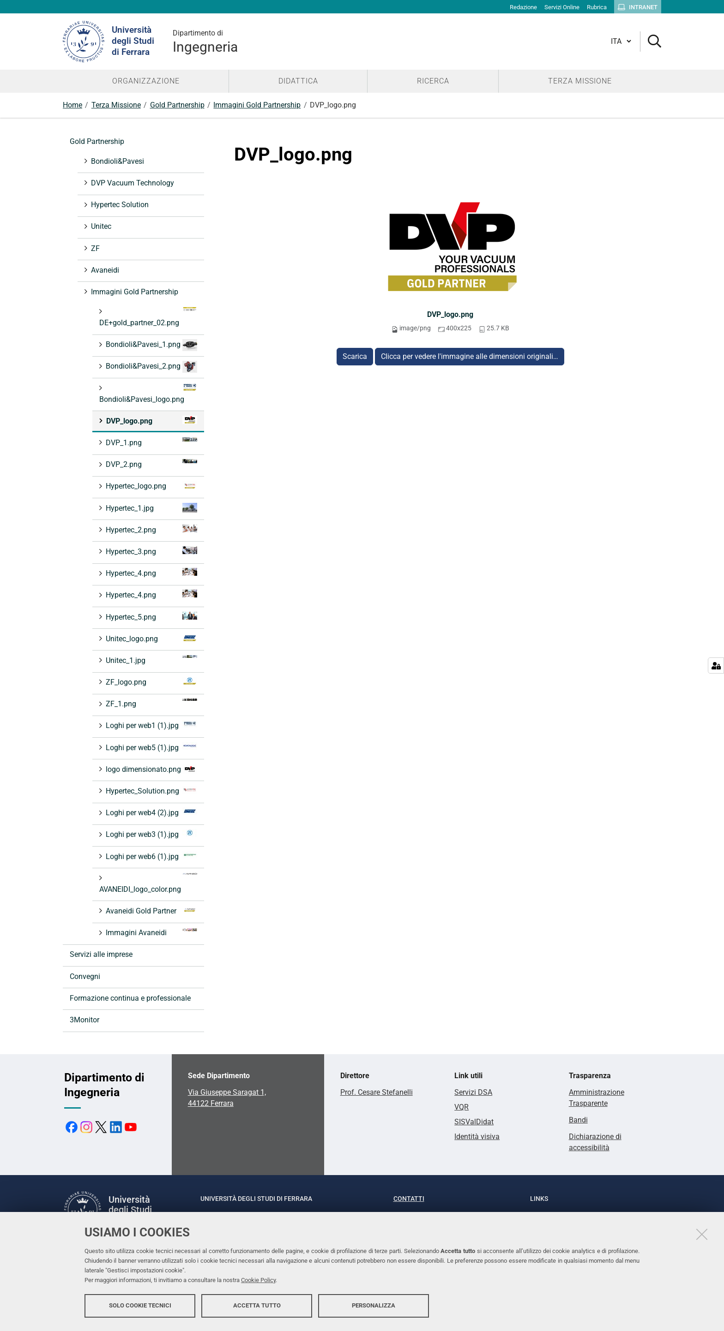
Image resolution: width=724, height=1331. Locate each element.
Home (72, 105)
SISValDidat (474, 1121)
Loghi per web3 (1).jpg (150, 834)
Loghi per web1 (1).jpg (150, 725)
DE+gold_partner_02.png (148, 316)
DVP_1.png (150, 442)
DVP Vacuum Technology (131, 183)
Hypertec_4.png (150, 573)
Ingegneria (205, 41)
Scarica (355, 356)
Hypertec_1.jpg (150, 508)
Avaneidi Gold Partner (150, 910)
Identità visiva (477, 1136)
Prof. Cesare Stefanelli (376, 1092)
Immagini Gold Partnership (257, 105)
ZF (94, 248)
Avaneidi (104, 270)
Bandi (578, 1120)
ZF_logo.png (150, 681)
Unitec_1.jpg (150, 660)
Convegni (85, 976)
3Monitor (84, 1019)
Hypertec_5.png (150, 616)
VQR (461, 1107)
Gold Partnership (177, 105)
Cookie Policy (258, 1281)
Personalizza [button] (373, 1306)
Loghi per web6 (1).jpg (150, 856)
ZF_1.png (150, 703)
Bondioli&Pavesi (116, 161)
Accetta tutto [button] (257, 1306)
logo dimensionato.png (150, 769)
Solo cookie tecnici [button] (140, 1306)
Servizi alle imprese (101, 954)
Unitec (100, 226)
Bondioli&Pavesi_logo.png (148, 393)
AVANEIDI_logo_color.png (148, 883)
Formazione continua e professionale (130, 998)
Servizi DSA (473, 1092)
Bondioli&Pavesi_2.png (150, 367)
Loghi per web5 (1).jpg (150, 747)
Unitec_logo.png (150, 638)
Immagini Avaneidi (150, 932)
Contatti (408, 1198)
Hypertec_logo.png (150, 485)
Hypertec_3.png (150, 551)
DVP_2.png (150, 464)
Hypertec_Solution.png (150, 790)
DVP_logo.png (450, 314)
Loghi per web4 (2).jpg (150, 812)
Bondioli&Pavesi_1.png (150, 345)
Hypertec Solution (119, 204)
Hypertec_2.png (150, 529)
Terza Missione (116, 105)
